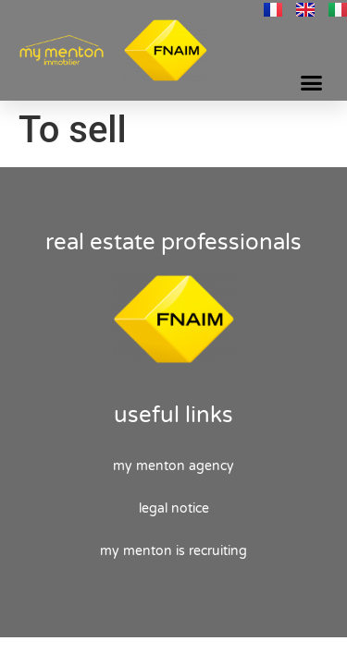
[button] (311, 83)
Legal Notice (174, 508)
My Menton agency (173, 466)
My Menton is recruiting (173, 551)
